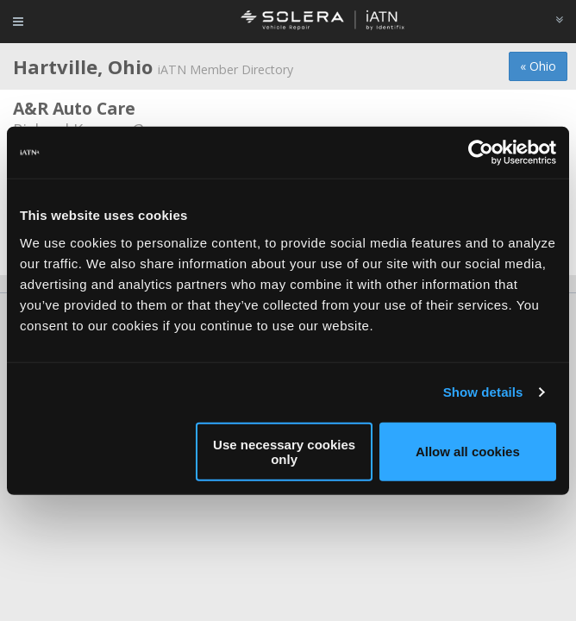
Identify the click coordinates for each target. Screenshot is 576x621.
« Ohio (538, 66)
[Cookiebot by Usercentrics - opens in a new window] (480, 153)
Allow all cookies (468, 451)
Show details (483, 392)
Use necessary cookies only (284, 451)
